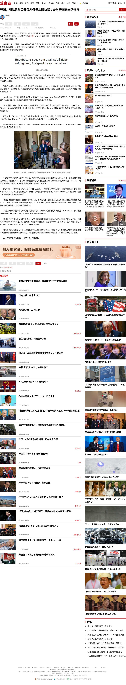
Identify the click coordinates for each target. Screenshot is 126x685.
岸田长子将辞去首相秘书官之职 (33, 454)
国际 (32, 3)
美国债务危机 (7, 267)
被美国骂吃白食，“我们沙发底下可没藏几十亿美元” (111, 32)
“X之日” (31, 36)
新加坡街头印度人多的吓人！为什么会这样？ (110, 76)
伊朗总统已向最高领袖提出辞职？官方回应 (106, 630)
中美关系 (78, 304)
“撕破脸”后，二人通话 (29, 310)
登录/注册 (121, 3)
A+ (27, 28)
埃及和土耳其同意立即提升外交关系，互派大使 (41, 353)
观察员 (84, 3)
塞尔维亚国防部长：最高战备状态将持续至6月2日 (42, 425)
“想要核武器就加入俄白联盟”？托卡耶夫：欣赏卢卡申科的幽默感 (49, 410)
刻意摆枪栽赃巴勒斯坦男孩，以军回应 (101, 410)
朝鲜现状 (78, 492)
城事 (68, 3)
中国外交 (78, 477)
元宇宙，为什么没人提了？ (105, 126)
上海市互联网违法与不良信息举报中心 (79, 679)
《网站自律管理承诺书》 (99, 667)
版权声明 (34, 667)
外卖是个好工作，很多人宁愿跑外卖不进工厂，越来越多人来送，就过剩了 (110, 158)
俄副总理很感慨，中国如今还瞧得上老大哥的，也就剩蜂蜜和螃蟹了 (110, 86)
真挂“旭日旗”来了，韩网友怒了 (33, 367)
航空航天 (78, 391)
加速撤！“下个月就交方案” (96, 454)
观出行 (44, 3)
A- (22, 28)
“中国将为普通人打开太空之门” (33, 382)
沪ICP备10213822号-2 (24, 671)
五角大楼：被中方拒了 (29, 295)
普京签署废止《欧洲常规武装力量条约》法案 (40, 540)
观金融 (51, 3)
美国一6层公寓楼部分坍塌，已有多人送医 (38, 439)
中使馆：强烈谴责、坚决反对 (100, 626)
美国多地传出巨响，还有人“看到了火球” (102, 477)
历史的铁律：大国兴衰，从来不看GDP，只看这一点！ (110, 107)
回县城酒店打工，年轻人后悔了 (106, 116)
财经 (26, 3)
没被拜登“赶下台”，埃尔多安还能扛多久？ (38, 526)
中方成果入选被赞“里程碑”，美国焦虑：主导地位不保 (110, 41)
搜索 (122, 10)
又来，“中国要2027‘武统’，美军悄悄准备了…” (104, 524)
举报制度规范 (86, 667)
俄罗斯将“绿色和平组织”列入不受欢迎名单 (38, 324)
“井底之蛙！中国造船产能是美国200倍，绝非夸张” (110, 23)
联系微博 (56, 667)
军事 (37, 3)
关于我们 (27, 667)
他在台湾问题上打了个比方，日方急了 (37, 396)
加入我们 (63, 667)
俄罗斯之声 (77, 333)
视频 (74, 3)
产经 (57, 3)
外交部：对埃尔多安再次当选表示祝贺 (37, 554)
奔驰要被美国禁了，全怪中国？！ (99, 547)
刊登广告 (49, 667)
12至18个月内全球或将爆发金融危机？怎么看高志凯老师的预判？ (110, 147)
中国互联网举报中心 (60, 679)
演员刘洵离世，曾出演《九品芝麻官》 (101, 614)
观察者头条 (77, 535)
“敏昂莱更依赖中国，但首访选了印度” (101, 591)
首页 (15, 3)
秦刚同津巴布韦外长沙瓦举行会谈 (34, 468)
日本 (79, 463)
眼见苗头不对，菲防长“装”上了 (98, 362)
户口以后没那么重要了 (103, 95)
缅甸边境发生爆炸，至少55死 (100, 639)
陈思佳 (7, 15)
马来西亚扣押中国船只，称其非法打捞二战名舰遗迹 (43, 281)
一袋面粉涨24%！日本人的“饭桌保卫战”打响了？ (110, 168)
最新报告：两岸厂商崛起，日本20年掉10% (103, 569)
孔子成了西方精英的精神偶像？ (106, 136)
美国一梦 (78, 448)
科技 (63, 3)
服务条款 (42, 667)
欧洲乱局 (78, 520)
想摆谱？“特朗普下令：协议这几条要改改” (103, 340)
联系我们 (20, 667)
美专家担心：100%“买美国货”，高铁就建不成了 (41, 497)
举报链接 (77, 667)
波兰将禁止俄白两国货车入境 (32, 338)
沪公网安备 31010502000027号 (44, 679)
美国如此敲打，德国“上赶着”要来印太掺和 (111, 50)
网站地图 (70, 667)
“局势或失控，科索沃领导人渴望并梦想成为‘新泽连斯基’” (45, 511)
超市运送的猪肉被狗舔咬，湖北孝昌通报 (105, 652)
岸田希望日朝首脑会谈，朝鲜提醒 (34, 482)
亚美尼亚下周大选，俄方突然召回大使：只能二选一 (110, 60)
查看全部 (122, 17)
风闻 (21, 3)
